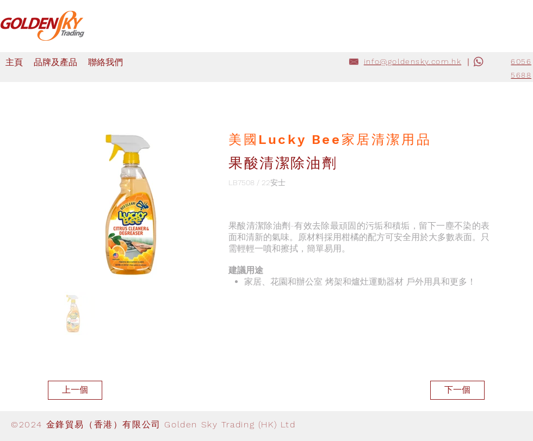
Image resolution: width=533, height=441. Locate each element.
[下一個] (457, 390)
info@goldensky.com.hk (412, 61)
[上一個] (75, 390)
